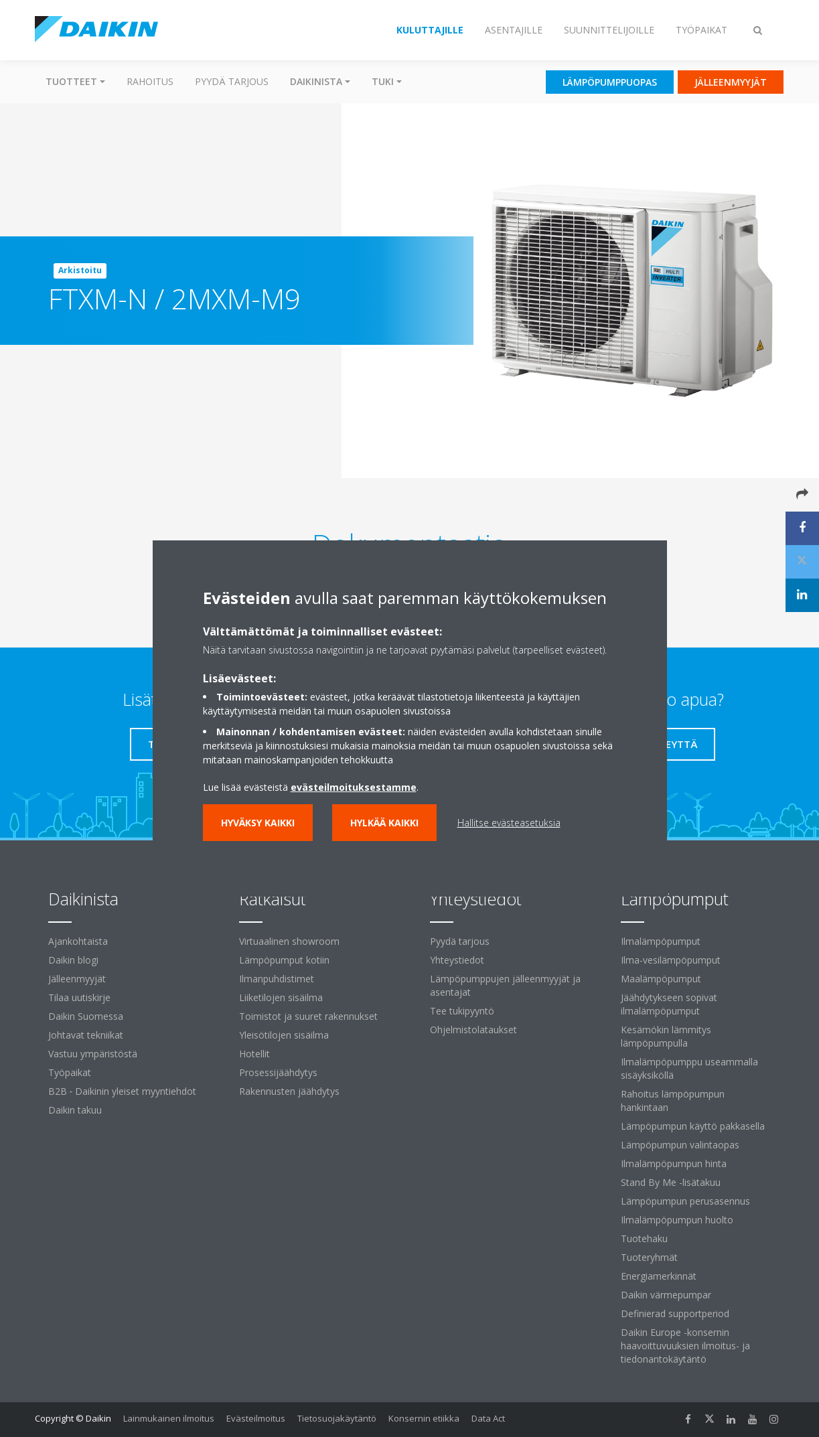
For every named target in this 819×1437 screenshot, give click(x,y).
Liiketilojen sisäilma (281, 997)
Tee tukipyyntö (462, 1010)
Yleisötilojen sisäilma (284, 1035)
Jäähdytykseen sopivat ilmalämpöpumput (669, 1004)
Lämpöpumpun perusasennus (685, 1201)
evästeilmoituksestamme (354, 787)
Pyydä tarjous (232, 81)
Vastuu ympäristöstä (92, 1053)
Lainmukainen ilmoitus (168, 1418)
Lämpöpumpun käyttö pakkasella (693, 1126)
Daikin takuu (75, 1110)
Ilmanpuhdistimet (276, 978)
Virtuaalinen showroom (289, 941)
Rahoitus (150, 81)
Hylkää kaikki (384, 822)
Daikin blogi (73, 960)
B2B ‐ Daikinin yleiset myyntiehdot (122, 1091)
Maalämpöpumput (661, 978)
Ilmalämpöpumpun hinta (674, 1163)
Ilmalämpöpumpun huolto (677, 1219)
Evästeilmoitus (255, 1418)
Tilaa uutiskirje (79, 997)
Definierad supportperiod (675, 1313)
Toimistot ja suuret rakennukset (308, 1016)
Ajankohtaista (78, 941)
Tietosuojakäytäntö (336, 1418)
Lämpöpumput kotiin (284, 960)
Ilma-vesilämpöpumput (671, 960)
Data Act (488, 1418)
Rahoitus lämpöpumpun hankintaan (673, 1100)
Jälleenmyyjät (77, 978)
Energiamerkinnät (658, 1276)
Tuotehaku (644, 1238)
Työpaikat (69, 1072)
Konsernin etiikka (423, 1418)
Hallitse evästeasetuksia (509, 822)
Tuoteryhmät (649, 1257)
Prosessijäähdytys (278, 1072)
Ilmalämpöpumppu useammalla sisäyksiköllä (689, 1068)
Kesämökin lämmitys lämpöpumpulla (666, 1036)
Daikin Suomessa (85, 1016)
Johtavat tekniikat (85, 1035)
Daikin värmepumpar (666, 1294)
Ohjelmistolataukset (473, 1029)
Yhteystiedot (457, 960)
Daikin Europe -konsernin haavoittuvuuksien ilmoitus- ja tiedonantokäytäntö (685, 1345)
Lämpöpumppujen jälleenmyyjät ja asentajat (505, 985)
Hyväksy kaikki (258, 822)
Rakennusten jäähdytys (289, 1091)
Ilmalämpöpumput (660, 941)
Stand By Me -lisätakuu (671, 1182)
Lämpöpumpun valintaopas (680, 1144)
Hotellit (254, 1053)
